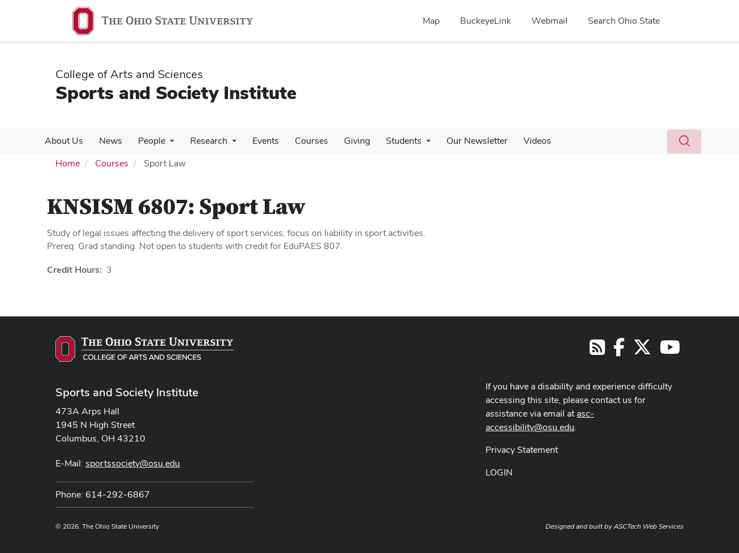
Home (67, 163)
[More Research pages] (224, 144)
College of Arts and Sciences (129, 74)
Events (255, 141)
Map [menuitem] (431, 21)
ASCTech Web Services (648, 526)
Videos (516, 141)
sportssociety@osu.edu (132, 463)
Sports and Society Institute (176, 92)
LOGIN (499, 472)
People (146, 141)
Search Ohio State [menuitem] (624, 21)
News (107, 141)
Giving (342, 141)
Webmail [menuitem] (549, 21)
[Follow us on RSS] (597, 351)
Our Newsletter (457, 141)
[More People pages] (164, 144)
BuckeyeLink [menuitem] (485, 21)
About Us (63, 141)
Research (201, 141)
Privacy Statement (521, 450)
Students (387, 141)
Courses (299, 141)
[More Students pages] (409, 144)
